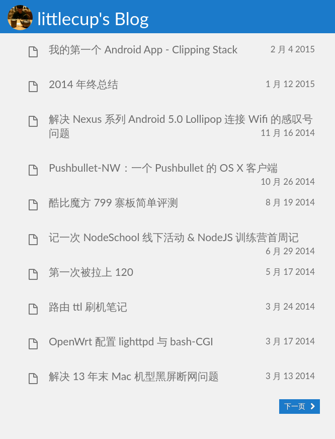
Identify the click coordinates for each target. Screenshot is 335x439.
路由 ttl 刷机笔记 (88, 306)
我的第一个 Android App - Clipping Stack (143, 49)
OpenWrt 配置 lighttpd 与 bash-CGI (131, 341)
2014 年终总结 (83, 84)
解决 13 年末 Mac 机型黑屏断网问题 (134, 376)
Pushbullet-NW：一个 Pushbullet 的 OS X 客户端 (163, 167)
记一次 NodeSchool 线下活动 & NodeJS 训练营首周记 (174, 237)
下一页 (294, 406)
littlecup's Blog (93, 18)
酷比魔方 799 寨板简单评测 (113, 202)
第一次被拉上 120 (91, 271)
